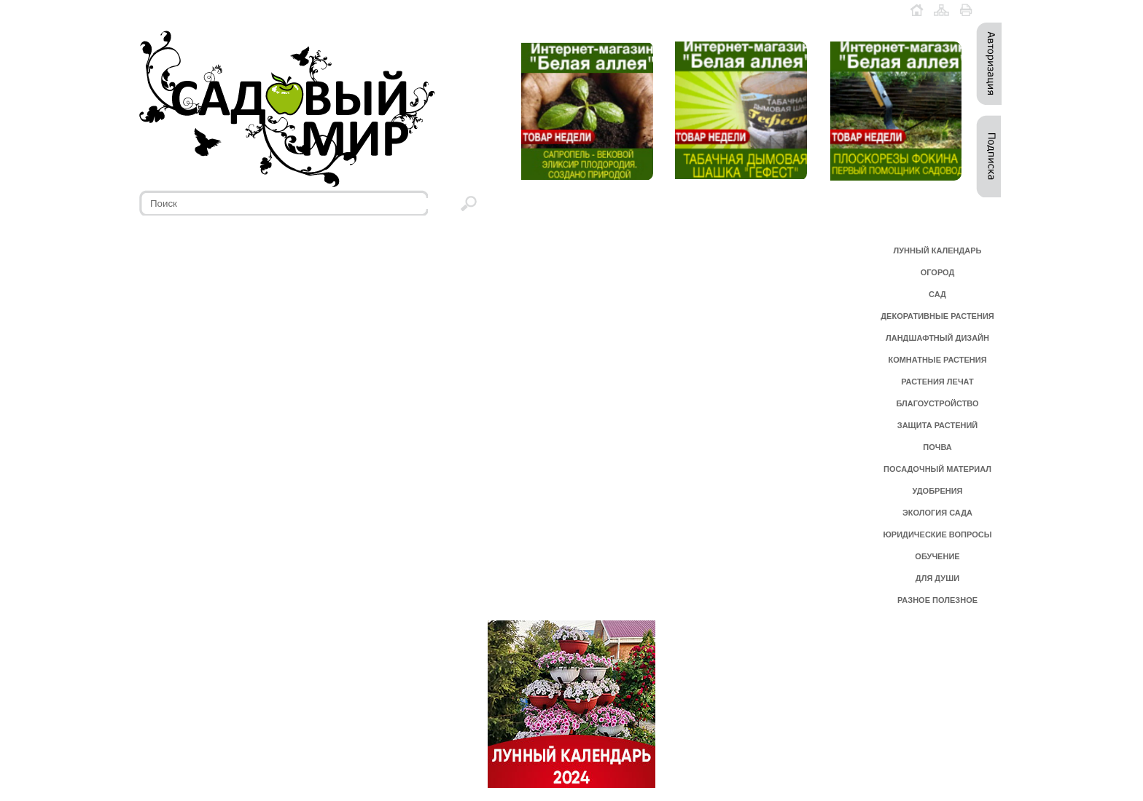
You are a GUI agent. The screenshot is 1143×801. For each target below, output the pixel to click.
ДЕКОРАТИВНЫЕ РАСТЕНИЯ (937, 316)
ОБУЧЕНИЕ (937, 556)
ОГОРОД (938, 272)
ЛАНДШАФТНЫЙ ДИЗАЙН (937, 338)
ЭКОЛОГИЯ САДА (937, 512)
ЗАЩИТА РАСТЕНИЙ (937, 425)
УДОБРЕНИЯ (937, 490)
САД (937, 294)
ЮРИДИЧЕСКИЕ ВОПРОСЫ (937, 534)
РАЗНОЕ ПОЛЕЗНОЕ (937, 600)
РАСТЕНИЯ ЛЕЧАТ (937, 381)
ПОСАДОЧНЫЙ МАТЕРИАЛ (937, 469)
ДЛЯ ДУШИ (937, 578)
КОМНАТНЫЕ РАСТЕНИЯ (937, 359)
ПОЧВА (937, 447)
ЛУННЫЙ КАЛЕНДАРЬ (938, 250)
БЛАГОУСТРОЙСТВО (937, 403)
